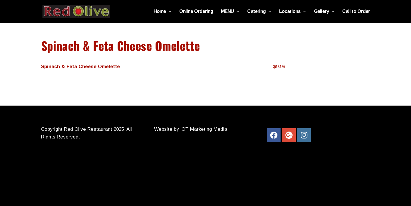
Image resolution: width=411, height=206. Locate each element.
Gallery (321, 11)
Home (160, 11)
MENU (227, 11)
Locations (290, 11)
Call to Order (356, 11)
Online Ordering (196, 11)
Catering (256, 11)
